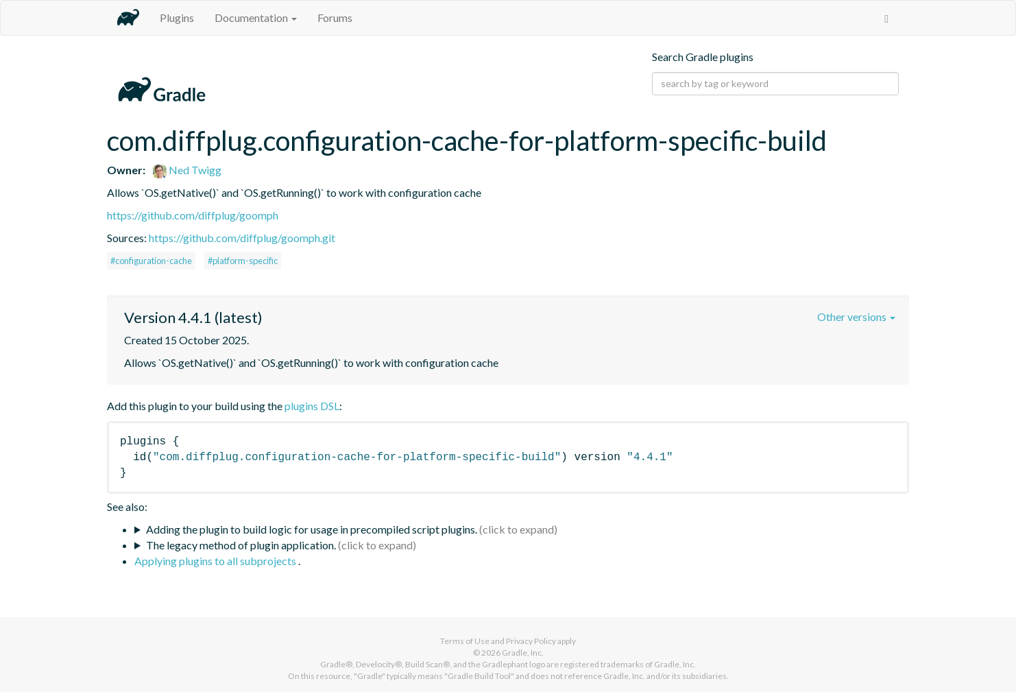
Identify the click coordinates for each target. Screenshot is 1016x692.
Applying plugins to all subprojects (216, 560)
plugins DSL (312, 405)
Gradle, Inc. (523, 652)
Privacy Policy (531, 641)
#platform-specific (243, 260)
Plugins (177, 17)
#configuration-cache (151, 260)
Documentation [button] (256, 17)
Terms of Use (464, 641)
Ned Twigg (187, 169)
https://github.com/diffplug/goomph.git (242, 237)
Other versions (856, 316)
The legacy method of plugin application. (241, 544)
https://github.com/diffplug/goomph (192, 215)
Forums (334, 17)
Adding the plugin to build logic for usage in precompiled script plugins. (311, 529)
